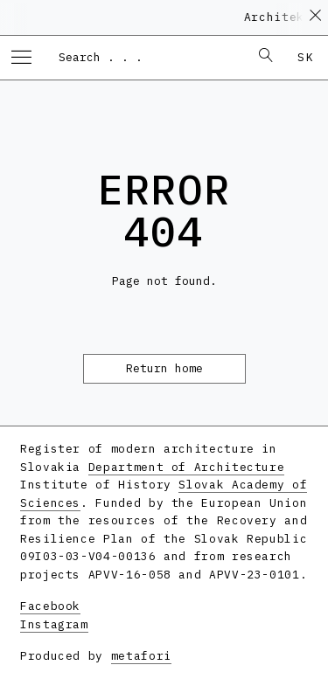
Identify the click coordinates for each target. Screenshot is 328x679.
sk (305, 57)
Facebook (50, 606)
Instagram (54, 624)
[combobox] (145, 57)
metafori (141, 655)
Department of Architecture (186, 467)
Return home (164, 368)
